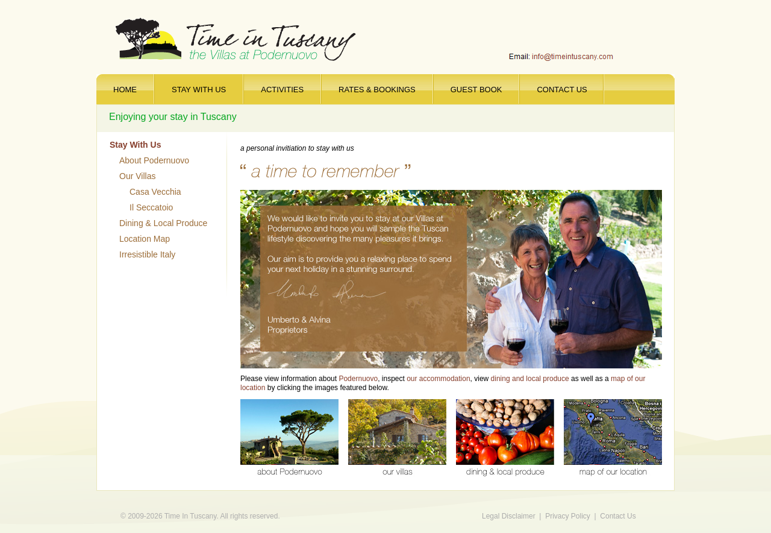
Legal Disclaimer (508, 516)
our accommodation (438, 378)
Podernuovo (358, 378)
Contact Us (617, 516)
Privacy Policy (567, 516)
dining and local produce (530, 378)
